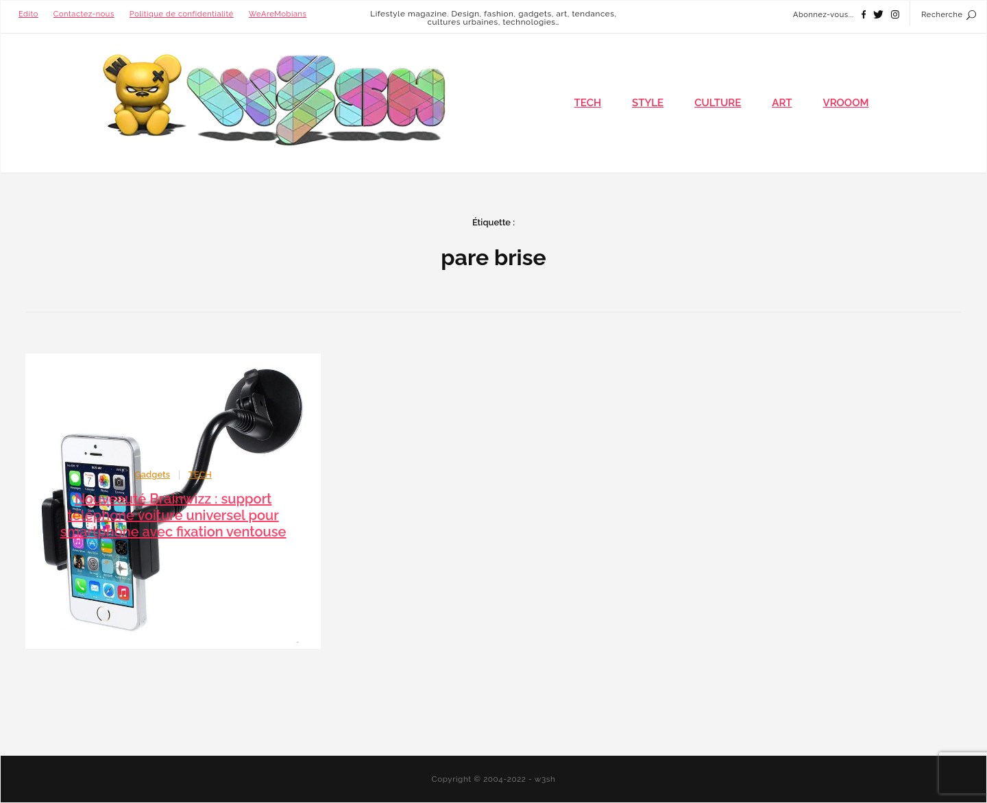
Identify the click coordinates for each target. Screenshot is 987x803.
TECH (588, 103)
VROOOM (846, 103)
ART (782, 103)
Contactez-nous (83, 14)
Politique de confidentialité (182, 14)
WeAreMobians (278, 14)
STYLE (647, 103)
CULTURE (717, 103)
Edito (28, 14)
